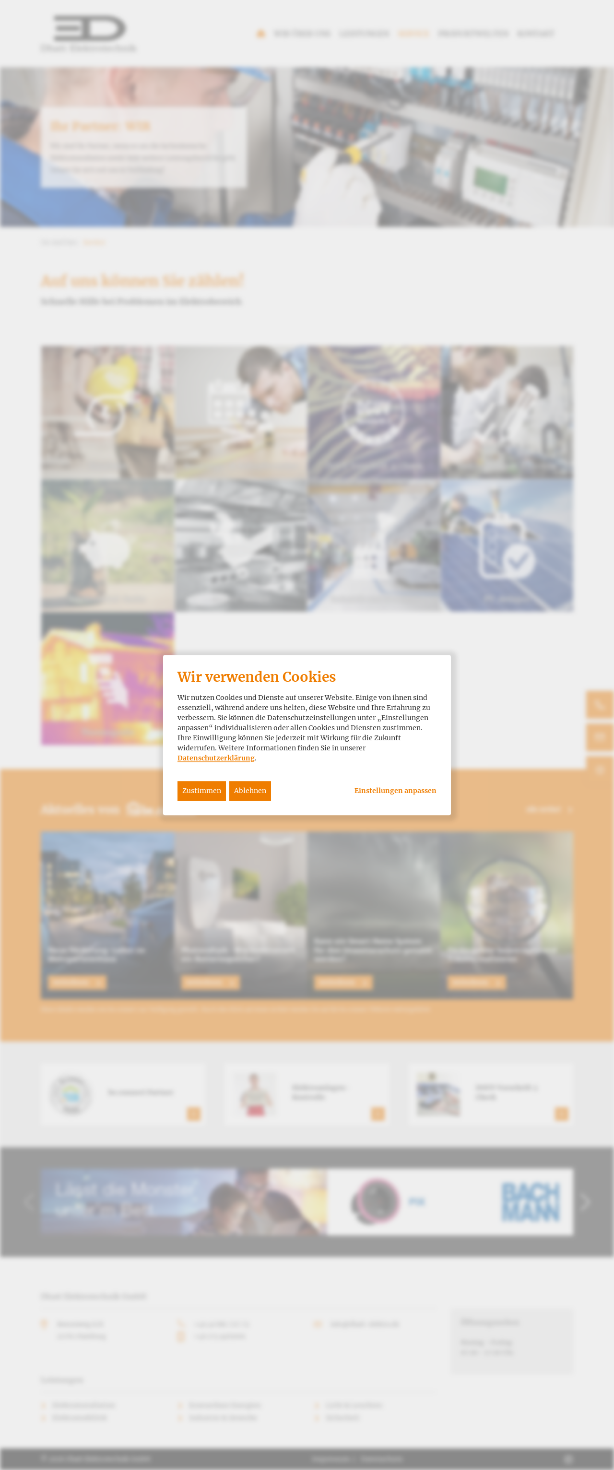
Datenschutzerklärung (216, 758)
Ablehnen (250, 790)
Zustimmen (201, 790)
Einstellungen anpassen (395, 790)
